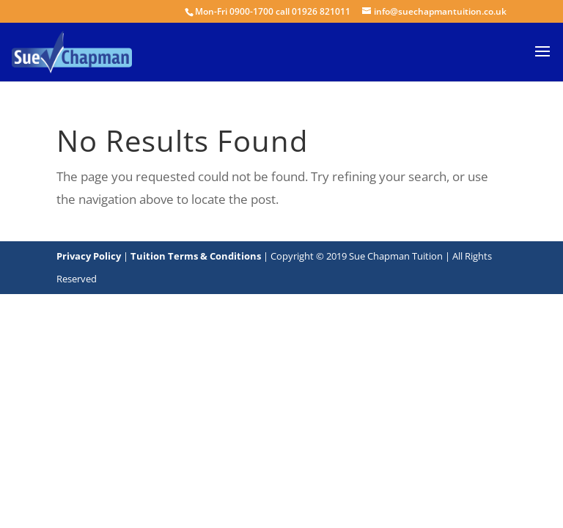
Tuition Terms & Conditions (196, 256)
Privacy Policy (88, 256)
